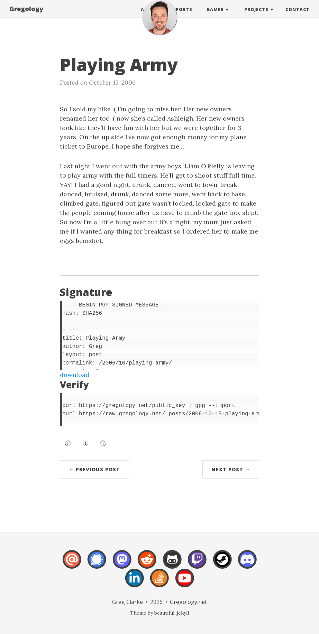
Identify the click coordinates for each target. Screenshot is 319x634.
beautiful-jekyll (171, 613)
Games (215, 16)
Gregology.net (188, 602)
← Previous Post (94, 469)
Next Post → (230, 469)
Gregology (26, 15)
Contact (297, 16)
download (74, 375)
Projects (256, 16)
